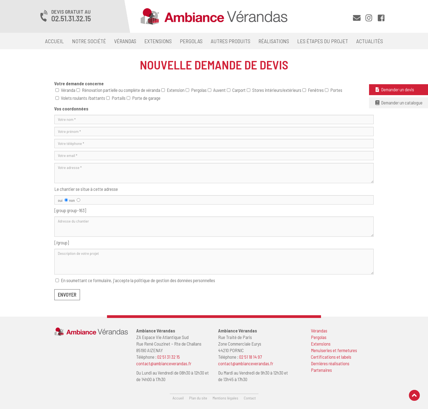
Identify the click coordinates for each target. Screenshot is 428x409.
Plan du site (198, 398)
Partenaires (321, 370)
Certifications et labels (331, 357)
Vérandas (125, 41)
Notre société (89, 41)
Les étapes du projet (322, 41)
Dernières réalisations (330, 363)
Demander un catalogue (398, 102)
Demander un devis (394, 89)
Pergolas (191, 41)
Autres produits (230, 41)
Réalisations (273, 41)
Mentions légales (225, 398)
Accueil (54, 41)
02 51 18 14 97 (250, 357)
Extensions (158, 41)
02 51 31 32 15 (168, 357)
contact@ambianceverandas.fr (163, 363)
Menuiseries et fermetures (334, 350)
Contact (250, 398)
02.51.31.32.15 (71, 18)
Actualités (369, 41)
